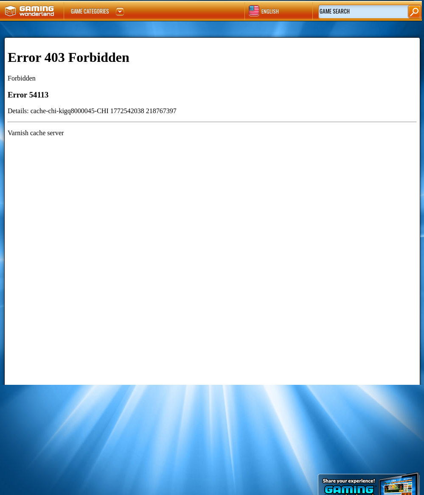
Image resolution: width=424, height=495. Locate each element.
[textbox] (355, 12)
